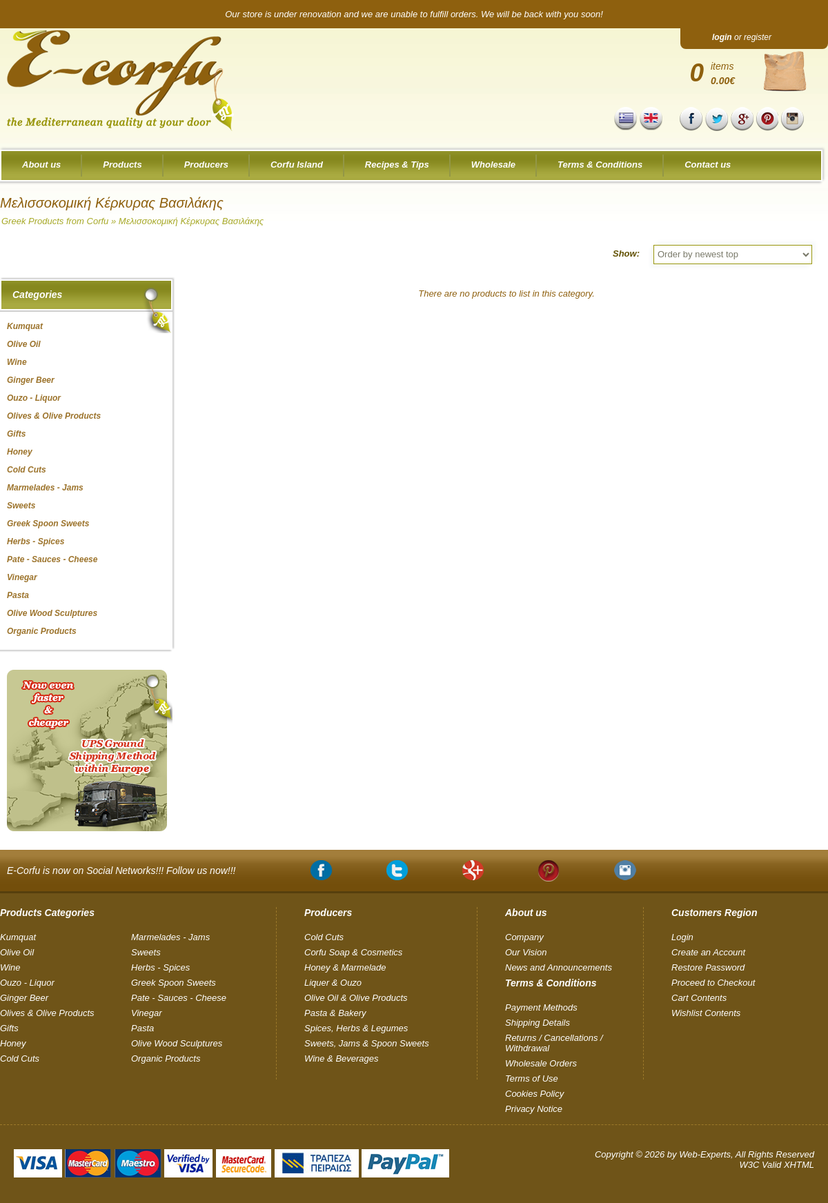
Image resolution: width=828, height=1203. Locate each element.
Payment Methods (541, 1007)
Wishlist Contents (705, 1013)
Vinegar (146, 1013)
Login (682, 937)
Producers (206, 164)
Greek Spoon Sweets (173, 982)
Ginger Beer (24, 998)
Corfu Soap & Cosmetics (353, 952)
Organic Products (165, 1058)
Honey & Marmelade (345, 967)
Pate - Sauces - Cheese (178, 998)
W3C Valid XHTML (776, 1165)
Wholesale (493, 164)
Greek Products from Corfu (54, 221)
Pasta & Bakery (335, 1013)
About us (41, 164)
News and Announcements (558, 967)
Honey (13, 1043)
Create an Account (708, 952)
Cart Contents (699, 998)
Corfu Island (296, 164)
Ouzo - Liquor (27, 982)
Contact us (707, 164)
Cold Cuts (19, 1058)
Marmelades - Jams (170, 937)
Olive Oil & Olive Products (356, 998)
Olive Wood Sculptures (176, 1043)
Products (122, 164)
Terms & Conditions (600, 164)
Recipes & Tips (397, 164)
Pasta (142, 1028)
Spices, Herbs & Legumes (356, 1028)
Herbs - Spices (160, 967)
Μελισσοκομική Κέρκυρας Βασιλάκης (191, 221)
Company (524, 937)
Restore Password (708, 967)
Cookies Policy (534, 1093)
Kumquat (18, 937)
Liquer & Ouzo (333, 982)
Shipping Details (537, 1022)
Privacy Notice (533, 1109)
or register (741, 37)
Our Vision (525, 952)
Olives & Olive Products (47, 1013)
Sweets (146, 952)
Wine (10, 967)
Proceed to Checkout (713, 982)
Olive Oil (17, 952)
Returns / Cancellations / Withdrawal (554, 1043)
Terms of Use (531, 1078)
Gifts (9, 1028)
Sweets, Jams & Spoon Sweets (366, 1043)
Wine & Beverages (341, 1058)
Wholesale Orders (541, 1063)
